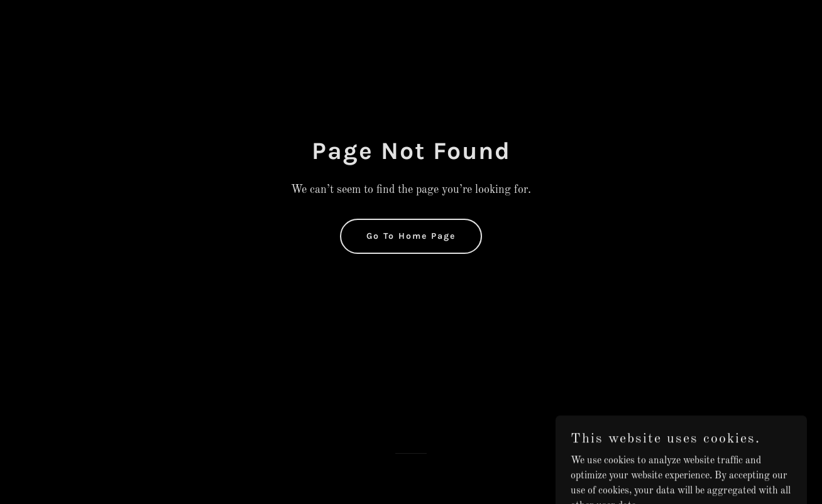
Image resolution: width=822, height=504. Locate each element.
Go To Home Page (411, 236)
